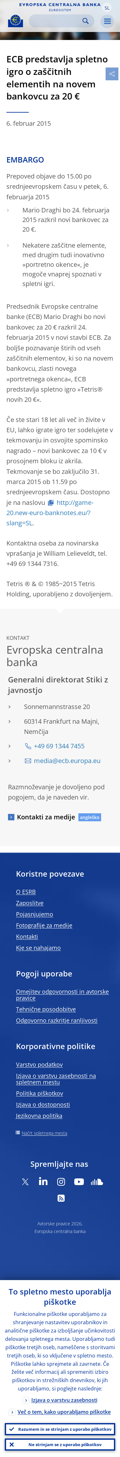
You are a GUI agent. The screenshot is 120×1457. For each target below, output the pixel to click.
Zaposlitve (30, 903)
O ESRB (26, 892)
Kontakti (27, 936)
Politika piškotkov (39, 1093)
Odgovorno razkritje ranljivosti (57, 1020)
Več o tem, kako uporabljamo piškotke (64, 1411)
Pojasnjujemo (34, 914)
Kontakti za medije (46, 817)
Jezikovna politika (39, 1115)
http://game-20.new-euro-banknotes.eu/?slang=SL (49, 513)
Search (85, 21)
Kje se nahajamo (38, 947)
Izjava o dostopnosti (43, 1104)
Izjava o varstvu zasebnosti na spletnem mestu (56, 1079)
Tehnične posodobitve (46, 1009)
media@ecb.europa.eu (67, 760)
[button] (107, 7)
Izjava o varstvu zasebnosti (64, 1400)
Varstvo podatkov (39, 1064)
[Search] (56, 21)
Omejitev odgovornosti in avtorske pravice (62, 995)
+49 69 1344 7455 (59, 746)
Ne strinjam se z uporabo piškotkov (64, 1444)
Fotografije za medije (44, 925)
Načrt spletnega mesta (44, 1133)
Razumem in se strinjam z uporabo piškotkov (64, 1429)
